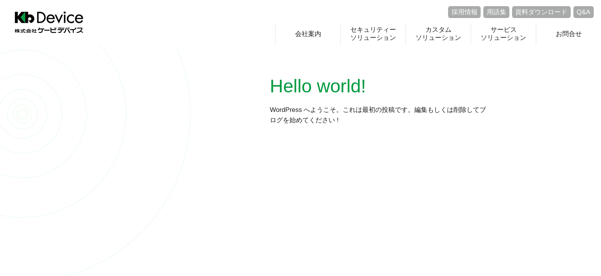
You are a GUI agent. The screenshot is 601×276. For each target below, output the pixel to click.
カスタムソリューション (438, 33)
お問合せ (569, 34)
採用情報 (465, 12)
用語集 (496, 12)
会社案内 (308, 34)
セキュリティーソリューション (373, 33)
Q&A (583, 12)
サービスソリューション (503, 33)
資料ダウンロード (541, 12)
